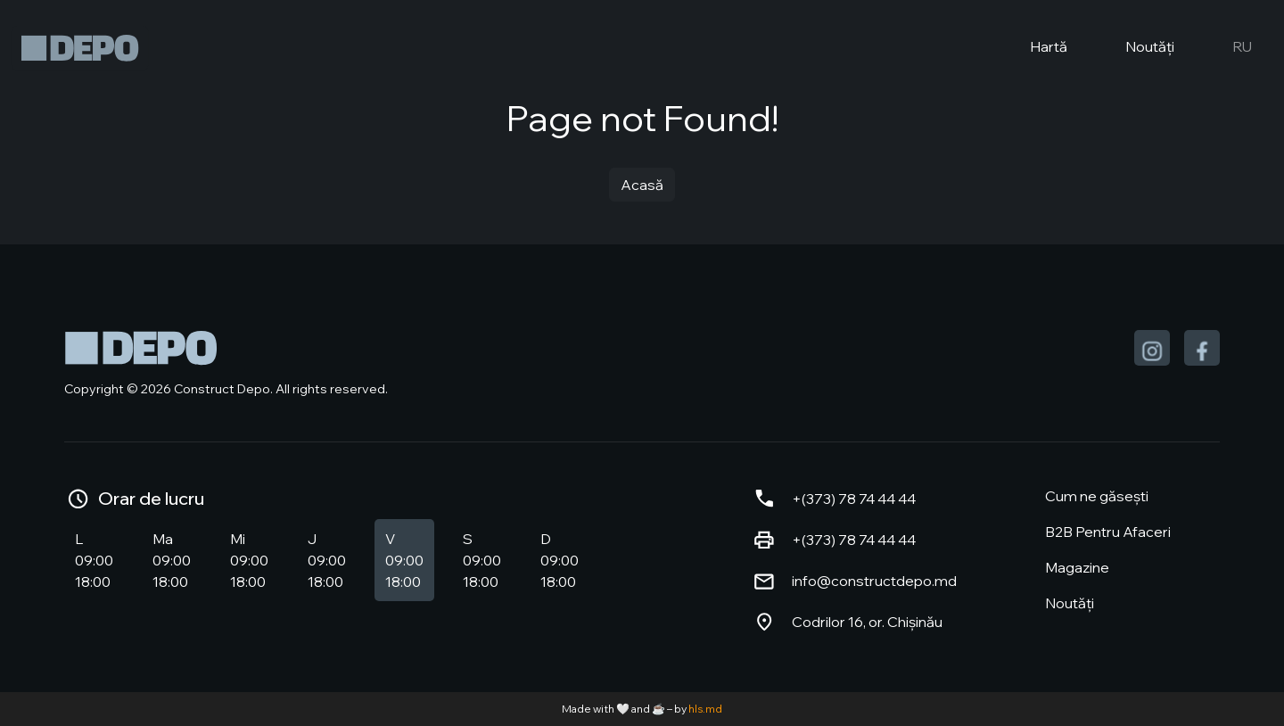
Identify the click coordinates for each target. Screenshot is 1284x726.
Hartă (1033, 48)
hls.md (705, 708)
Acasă (642, 185)
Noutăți (1135, 48)
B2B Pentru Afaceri (1108, 531)
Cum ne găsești (1096, 496)
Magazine (1077, 567)
